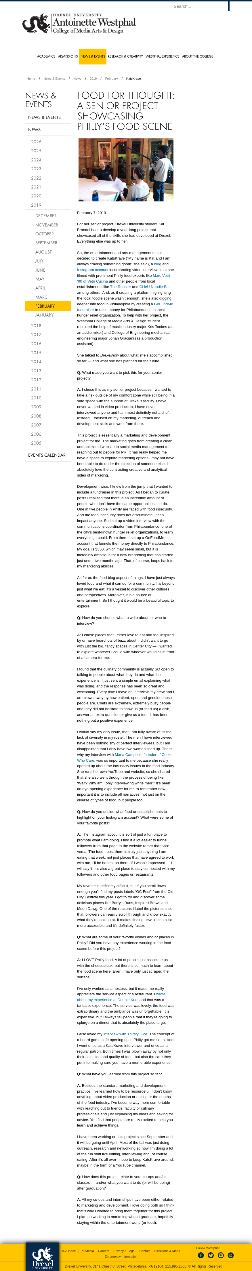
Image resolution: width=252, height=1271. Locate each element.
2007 (36, 425)
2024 (36, 160)
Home (31, 78)
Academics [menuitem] (46, 56)
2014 (36, 361)
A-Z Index (69, 1251)
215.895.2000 (175, 1266)
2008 (36, 416)
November (46, 225)
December (46, 215)
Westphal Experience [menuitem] (162, 56)
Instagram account (92, 270)
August (43, 252)
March (42, 297)
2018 (36, 325)
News (77, 78)
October (44, 234)
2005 (36, 443)
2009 (36, 406)
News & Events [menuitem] (93, 56)
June (40, 270)
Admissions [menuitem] (68, 56)
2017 (36, 334)
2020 (36, 196)
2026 (36, 141)
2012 (36, 379)
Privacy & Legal (124, 1251)
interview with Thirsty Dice (125, 1034)
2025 (36, 150)
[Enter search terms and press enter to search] (203, 6)
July (39, 261)
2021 (36, 187)
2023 (36, 169)
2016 (36, 343)
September (46, 242)
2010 (36, 398)
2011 (36, 389)
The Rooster (120, 287)
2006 (36, 434)
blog (157, 264)
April (40, 288)
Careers (103, 1251)
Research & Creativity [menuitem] (125, 56)
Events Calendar (47, 455)
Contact (144, 1251)
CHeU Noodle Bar (155, 287)
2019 (93, 78)
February (111, 78)
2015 (36, 352)
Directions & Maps (167, 1251)
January (44, 315)
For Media (87, 1251)
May (39, 279)
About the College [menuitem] (197, 56)
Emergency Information (121, 1256)
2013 (36, 371)
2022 (36, 178)
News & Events (54, 78)
